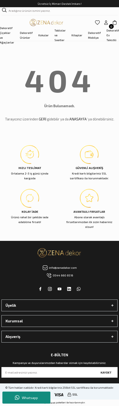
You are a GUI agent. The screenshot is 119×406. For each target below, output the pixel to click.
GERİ (42, 119)
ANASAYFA (78, 119)
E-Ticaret (50, 402)
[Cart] (115, 22)
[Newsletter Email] (59, 372)
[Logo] (46, 22)
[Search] (59, 11)
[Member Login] (106, 22)
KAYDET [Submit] (106, 372)
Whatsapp (26, 397)
